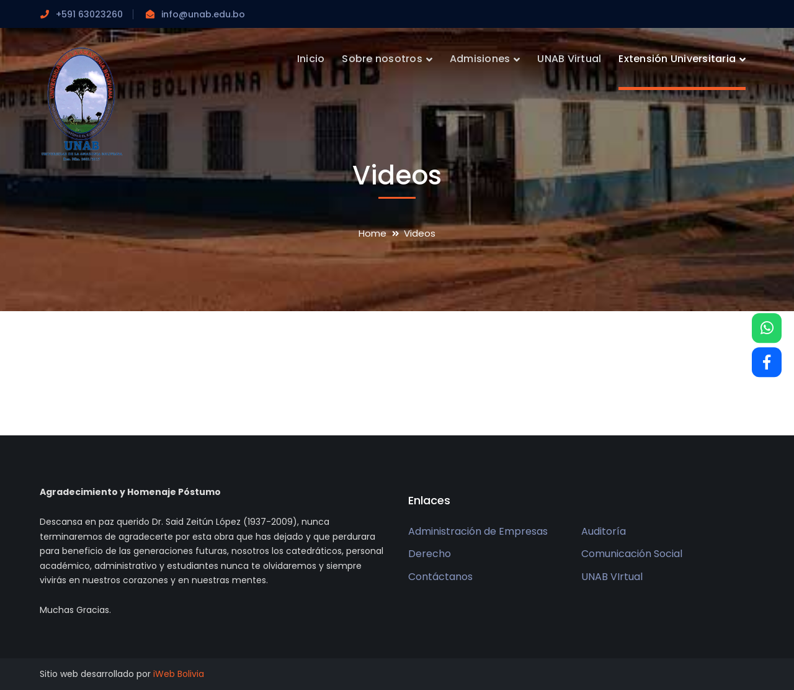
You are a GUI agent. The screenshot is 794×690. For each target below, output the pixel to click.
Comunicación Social (631, 554)
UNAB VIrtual (612, 577)
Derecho (429, 554)
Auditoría (603, 531)
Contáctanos (440, 577)
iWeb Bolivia (178, 674)
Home (372, 233)
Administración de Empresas (478, 531)
